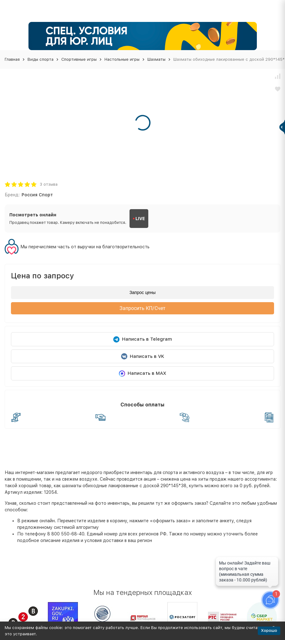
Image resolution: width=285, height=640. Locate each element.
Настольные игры (122, 59)
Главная (12, 59)
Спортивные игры (79, 59)
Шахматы (156, 59)
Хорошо (269, 630)
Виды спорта (40, 59)
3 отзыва (49, 184)
